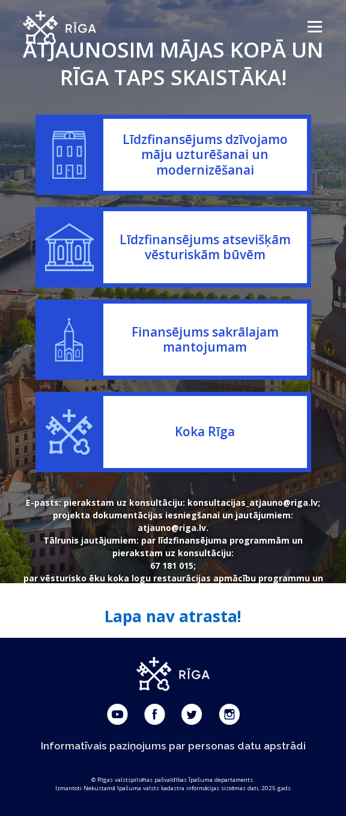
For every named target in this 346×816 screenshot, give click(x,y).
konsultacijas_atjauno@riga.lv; (253, 502)
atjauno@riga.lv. (173, 527)
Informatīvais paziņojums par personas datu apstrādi (173, 746)
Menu (314, 27)
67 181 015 (171, 565)
